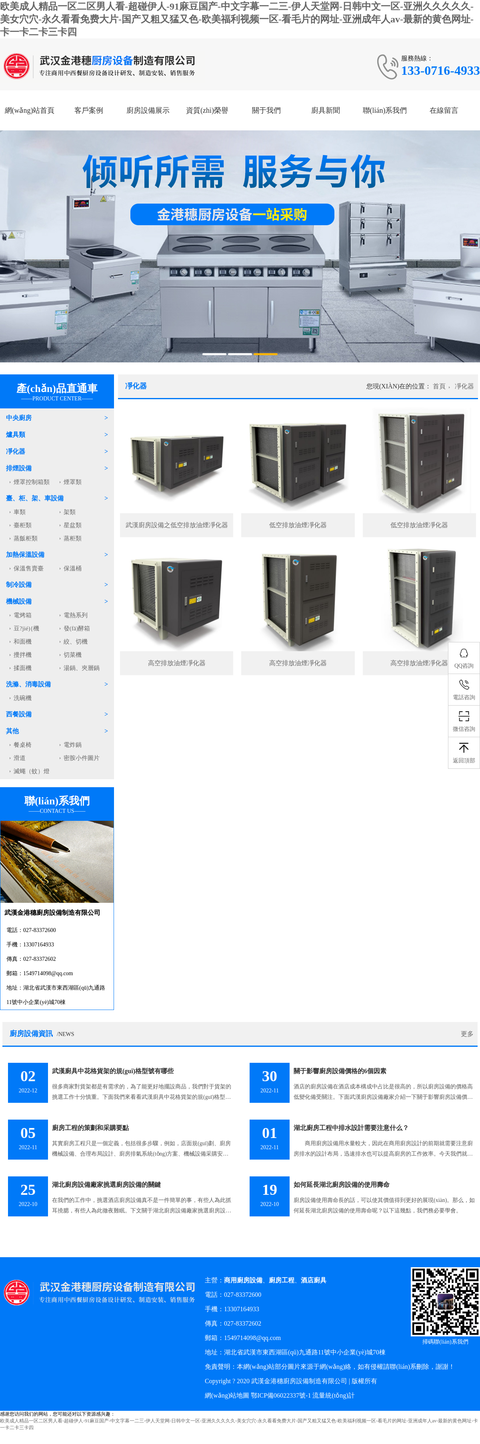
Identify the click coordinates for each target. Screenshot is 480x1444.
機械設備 (19, 601)
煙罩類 (73, 482)
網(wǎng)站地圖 (227, 1395)
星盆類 (73, 525)
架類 (70, 512)
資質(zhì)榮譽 (207, 110)
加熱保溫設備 (25, 554)
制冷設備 (19, 584)
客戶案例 (88, 110)
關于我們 (266, 110)
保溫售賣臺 (29, 568)
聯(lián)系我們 (385, 110)
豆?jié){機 (26, 628)
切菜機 (73, 655)
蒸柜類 (73, 538)
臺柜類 (23, 525)
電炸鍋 (73, 745)
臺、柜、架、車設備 (35, 498)
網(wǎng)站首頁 (30, 110)
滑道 (20, 758)
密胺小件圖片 (82, 758)
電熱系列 (76, 615)
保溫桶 (73, 568)
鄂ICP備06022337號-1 (281, 1395)
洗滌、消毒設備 (28, 684)
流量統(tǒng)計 (333, 1395)
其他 (12, 731)
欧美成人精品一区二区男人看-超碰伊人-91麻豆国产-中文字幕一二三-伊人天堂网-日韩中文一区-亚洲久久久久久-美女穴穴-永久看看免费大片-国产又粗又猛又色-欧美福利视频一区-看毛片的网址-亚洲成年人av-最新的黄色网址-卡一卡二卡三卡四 (237, 19)
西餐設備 (19, 714)
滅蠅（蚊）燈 (32, 771)
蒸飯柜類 (26, 538)
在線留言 (444, 110)
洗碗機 (23, 698)
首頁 (439, 386)
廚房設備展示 (148, 110)
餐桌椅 (23, 745)
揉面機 (23, 668)
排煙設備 (19, 468)
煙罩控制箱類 (32, 482)
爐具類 (15, 434)
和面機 (23, 641)
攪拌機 (23, 655)
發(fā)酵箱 (77, 628)
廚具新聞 (325, 110)
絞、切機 (76, 641)
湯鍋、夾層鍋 (82, 668)
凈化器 (15, 451)
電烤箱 (23, 615)
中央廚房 (19, 417)
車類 (20, 512)
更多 (467, 1033)
